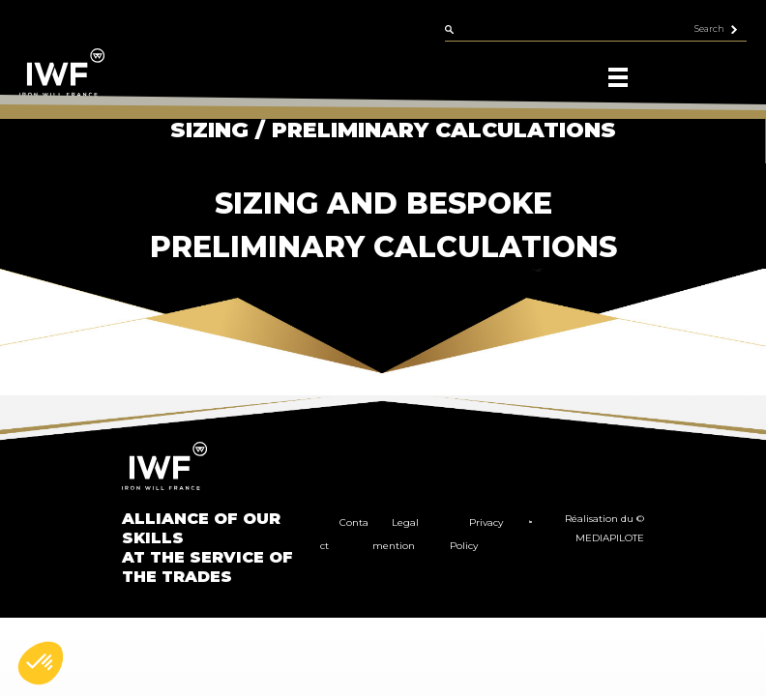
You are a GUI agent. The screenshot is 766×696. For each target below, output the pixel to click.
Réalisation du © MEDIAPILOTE (604, 528)
